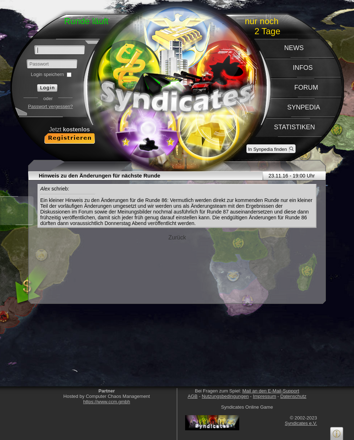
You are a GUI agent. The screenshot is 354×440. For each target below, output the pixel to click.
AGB (192, 396)
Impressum (264, 396)
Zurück (177, 237)
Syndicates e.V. (301, 423)
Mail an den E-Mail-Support (270, 391)
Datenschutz (293, 396)
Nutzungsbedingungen (225, 396)
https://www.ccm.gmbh (106, 401)
